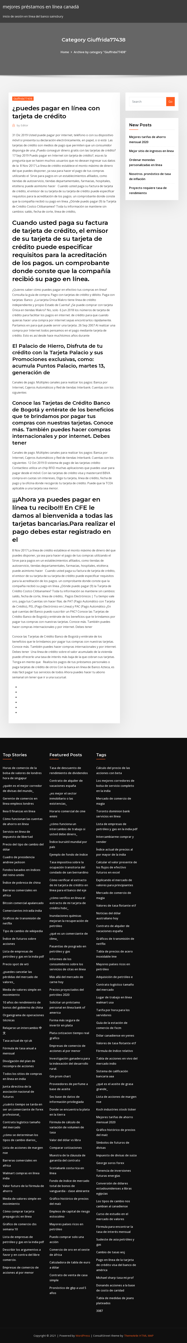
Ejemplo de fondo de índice (68, 855)
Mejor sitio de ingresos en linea (151, 151)
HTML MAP (146, 1335)
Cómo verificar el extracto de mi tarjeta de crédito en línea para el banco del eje (68, 885)
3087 (99, 1311)
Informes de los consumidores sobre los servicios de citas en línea (67, 964)
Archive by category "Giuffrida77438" (100, 52)
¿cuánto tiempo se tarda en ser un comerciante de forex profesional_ (23, 1109)
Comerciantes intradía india (22, 911)
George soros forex (110, 1163)
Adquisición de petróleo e (114, 977)
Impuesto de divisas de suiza (116, 1155)
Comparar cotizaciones (65, 1148)
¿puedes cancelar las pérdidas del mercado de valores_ (20, 977)
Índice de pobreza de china (22, 883)
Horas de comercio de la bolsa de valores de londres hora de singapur (22, 773)
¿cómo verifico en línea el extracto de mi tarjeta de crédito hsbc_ (67, 903)
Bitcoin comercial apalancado (23, 903)
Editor (22, 125)
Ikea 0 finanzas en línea (19, 811)
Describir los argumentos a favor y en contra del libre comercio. (22, 1255)
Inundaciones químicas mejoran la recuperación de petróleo (68, 921)
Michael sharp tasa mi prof (115, 1278)
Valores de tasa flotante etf (116, 906)
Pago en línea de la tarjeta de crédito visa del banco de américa (116, 1265)
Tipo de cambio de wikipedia (23, 931)
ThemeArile (131, 1335)
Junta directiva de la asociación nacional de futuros (18, 1091)
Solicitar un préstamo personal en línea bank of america (67, 1007)
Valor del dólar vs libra (65, 1140)
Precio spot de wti (16, 964)
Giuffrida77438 (23, 98)
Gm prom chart (60, 1076)
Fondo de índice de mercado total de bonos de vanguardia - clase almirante (69, 1186)
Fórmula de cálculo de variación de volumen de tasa (66, 1127)
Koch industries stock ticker (116, 1109)
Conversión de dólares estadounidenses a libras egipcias (114, 1188)
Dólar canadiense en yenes (115, 1036)
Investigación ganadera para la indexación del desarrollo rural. (69, 1063)
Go (170, 102)
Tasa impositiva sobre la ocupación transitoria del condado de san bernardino (68, 867)
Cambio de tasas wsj (110, 1252)
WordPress (83, 1335)
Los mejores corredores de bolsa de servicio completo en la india (115, 786)
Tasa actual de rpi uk (17, 1041)
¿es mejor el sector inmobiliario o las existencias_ (63, 798)
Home (65, 52)
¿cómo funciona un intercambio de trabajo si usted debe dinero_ (67, 829)
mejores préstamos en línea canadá (41, 6)
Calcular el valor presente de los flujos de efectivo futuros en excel (116, 867)
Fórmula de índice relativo (114, 1051)
